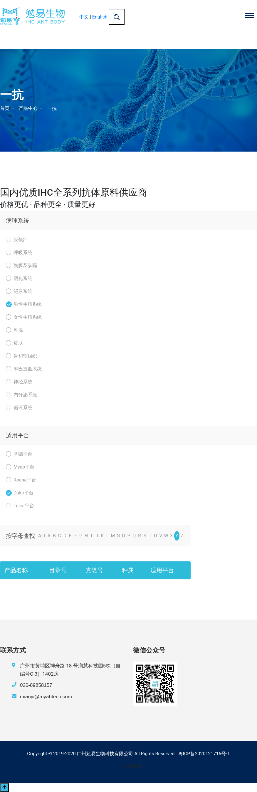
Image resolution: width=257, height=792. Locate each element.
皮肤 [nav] (14, 343)
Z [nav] (182, 535)
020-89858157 (36, 685)
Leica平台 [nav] (20, 506)
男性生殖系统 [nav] (24, 304)
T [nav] (150, 535)
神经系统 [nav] (19, 382)
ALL (42, 535)
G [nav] (81, 535)
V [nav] (160, 535)
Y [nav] (176, 535)
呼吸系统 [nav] (19, 252)
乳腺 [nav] (14, 330)
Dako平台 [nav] (19, 493)
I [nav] (91, 535)
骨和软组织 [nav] (21, 356)
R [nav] (139, 535)
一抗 (52, 108)
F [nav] (75, 535)
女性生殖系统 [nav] (24, 317)
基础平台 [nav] (19, 454)
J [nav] (96, 535)
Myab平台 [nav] (20, 467)
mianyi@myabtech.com (46, 696)
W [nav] (166, 535)
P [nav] (128, 535)
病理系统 (17, 220)
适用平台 (17, 435)
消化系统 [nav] (19, 278)
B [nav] (54, 535)
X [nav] (171, 535)
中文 (84, 17)
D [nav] (65, 535)
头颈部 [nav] (17, 239)
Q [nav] (134, 535)
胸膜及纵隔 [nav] (21, 265)
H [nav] (86, 535)
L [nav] (107, 535)
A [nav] (49, 535)
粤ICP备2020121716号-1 (204, 753)
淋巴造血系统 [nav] (24, 369)
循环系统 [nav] (19, 407)
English (99, 17)
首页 (4, 108)
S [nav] (144, 535)
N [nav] (118, 535)
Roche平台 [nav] (21, 480)
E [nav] (70, 535)
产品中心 (28, 108)
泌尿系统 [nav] (19, 291)
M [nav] (113, 535)
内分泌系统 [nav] (21, 394)
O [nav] (123, 535)
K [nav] (102, 535)
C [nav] (59, 535)
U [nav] (155, 535)
